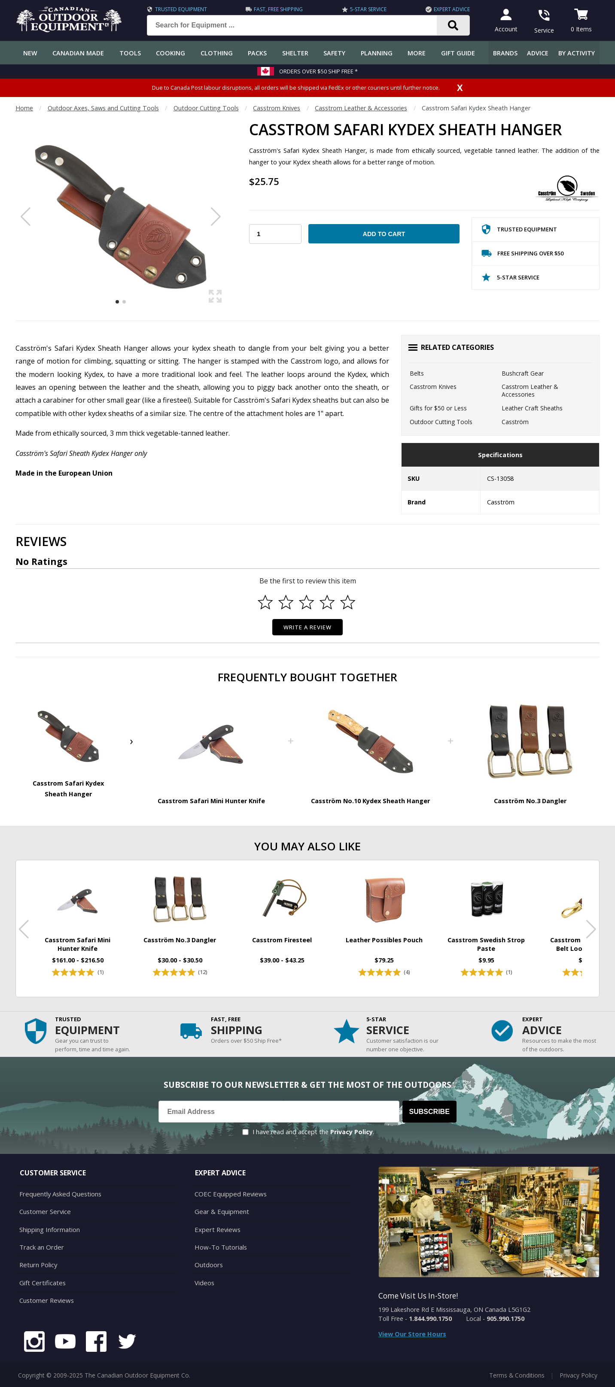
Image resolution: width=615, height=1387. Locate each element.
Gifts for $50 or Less (438, 408)
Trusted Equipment (179, 9)
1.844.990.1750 (430, 1322)
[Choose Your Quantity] (275, 234)
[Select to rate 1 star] (265, 602)
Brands (505, 53)
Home (24, 108)
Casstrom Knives (276, 108)
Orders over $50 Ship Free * (318, 71)
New (30, 53)
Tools (130, 53)
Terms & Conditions (517, 1374)
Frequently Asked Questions (59, 1197)
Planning (377, 53)
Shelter (295, 53)
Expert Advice (450, 9)
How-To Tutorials (220, 1248)
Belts (417, 373)
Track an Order (40, 1248)
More (417, 53)
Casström (515, 422)
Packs (257, 53)
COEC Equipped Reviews (229, 1197)
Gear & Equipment (221, 1214)
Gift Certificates (41, 1282)
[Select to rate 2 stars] (286, 602)
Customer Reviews (45, 1300)
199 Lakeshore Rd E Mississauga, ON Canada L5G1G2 (454, 1312)
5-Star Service (366, 9)
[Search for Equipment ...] (296, 25)
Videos (204, 1282)
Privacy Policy (351, 1135)
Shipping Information (49, 1231)
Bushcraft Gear (523, 373)
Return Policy (37, 1265)
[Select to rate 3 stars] (306, 602)
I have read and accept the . (313, 1135)
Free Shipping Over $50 (522, 255)
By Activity (576, 53)
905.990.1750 (505, 1322)
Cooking (170, 53)
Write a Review (307, 627)
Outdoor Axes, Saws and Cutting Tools (103, 108)
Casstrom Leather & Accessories (361, 108)
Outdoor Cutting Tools (206, 108)
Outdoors (208, 1265)
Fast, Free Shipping (276, 9)
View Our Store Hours (412, 1337)
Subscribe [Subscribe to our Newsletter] (429, 1115)
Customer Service (44, 1214)
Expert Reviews (216, 1231)
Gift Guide (458, 53)
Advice (537, 53)
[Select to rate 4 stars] (327, 602)
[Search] (451, 25)
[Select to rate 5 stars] (347, 602)
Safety (334, 53)
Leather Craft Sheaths (532, 408)
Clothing (217, 53)
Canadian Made (78, 53)
